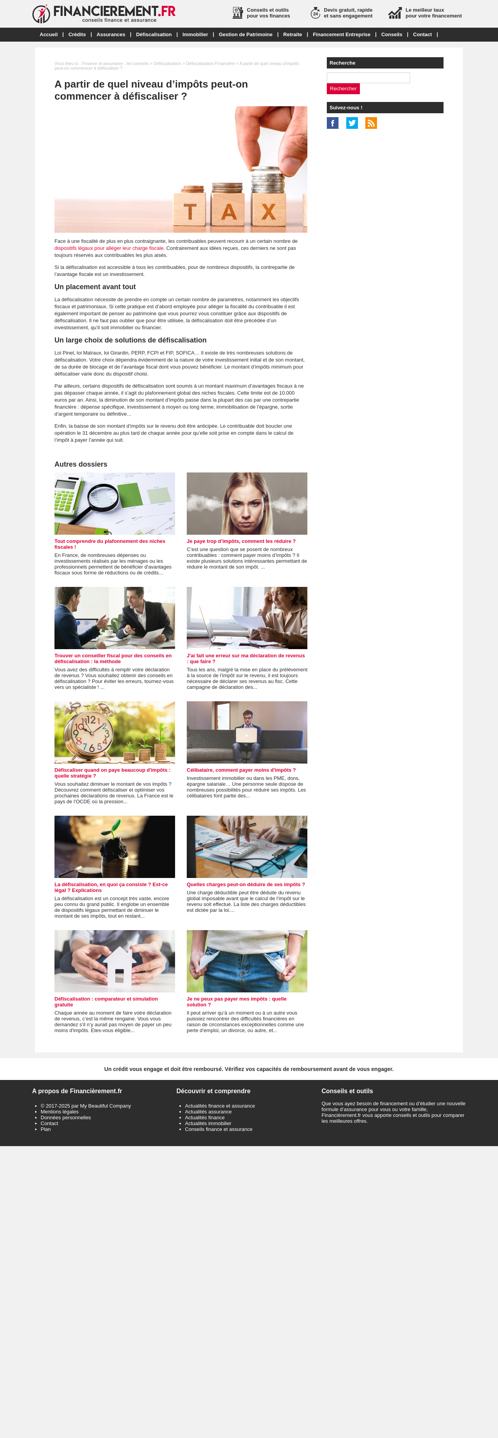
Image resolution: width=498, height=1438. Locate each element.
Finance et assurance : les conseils (115, 63)
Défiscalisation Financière (210, 63)
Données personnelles (66, 1117)
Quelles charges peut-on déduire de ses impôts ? (246, 884)
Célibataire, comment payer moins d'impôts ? (241, 770)
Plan (46, 1129)
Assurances (110, 34)
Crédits (77, 34)
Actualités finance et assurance (220, 1106)
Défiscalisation (154, 34)
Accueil (49, 34)
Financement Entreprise (341, 34)
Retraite (292, 34)
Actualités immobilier (208, 1123)
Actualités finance (205, 1117)
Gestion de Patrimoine (245, 34)
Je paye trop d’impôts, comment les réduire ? (241, 541)
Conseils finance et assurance (219, 1129)
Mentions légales (60, 1112)
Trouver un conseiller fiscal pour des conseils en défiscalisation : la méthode (113, 658)
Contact (422, 34)
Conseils (391, 34)
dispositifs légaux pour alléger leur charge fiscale (108, 248)
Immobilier (195, 34)
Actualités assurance (208, 1112)
